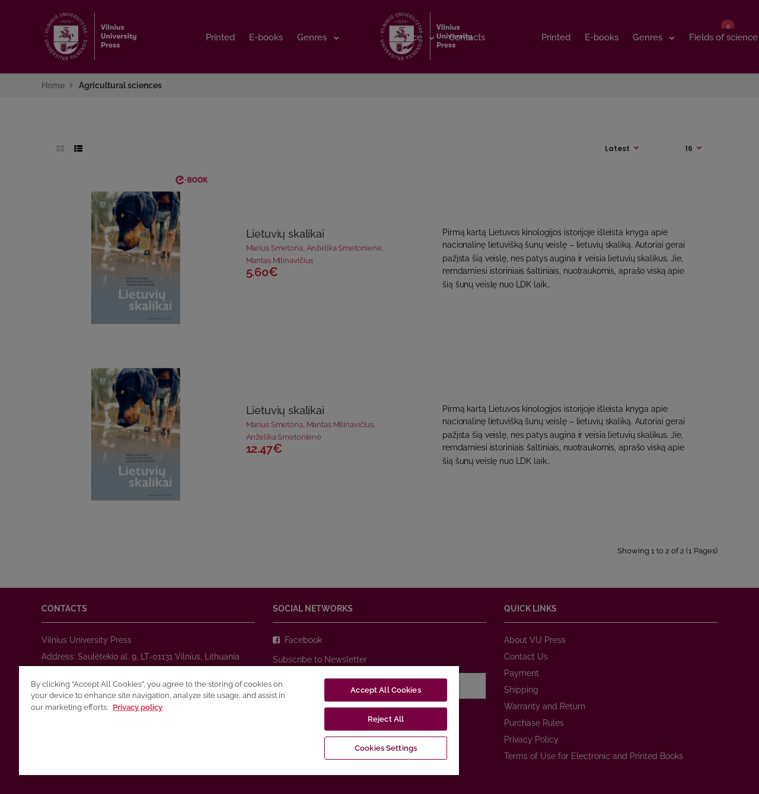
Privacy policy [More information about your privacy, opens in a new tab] (137, 707)
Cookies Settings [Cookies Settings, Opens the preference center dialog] (386, 748)
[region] (239, 720)
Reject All (386, 719)
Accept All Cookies (385, 690)
